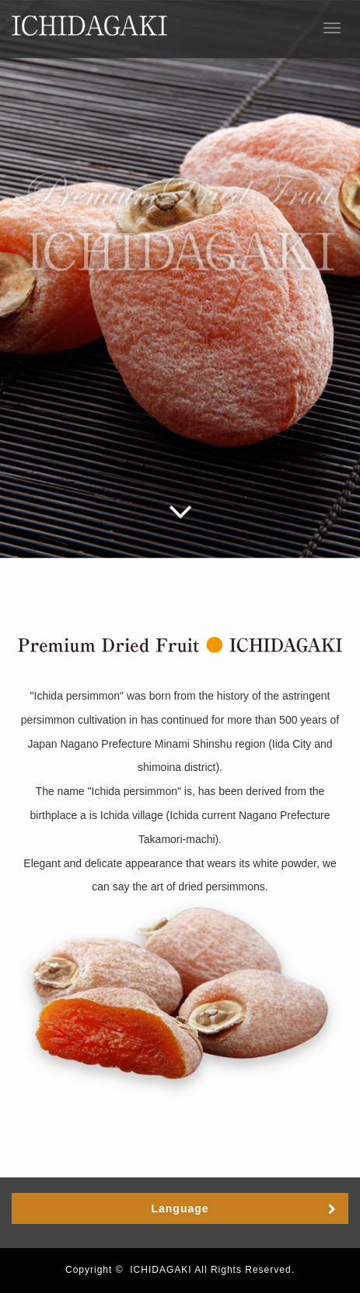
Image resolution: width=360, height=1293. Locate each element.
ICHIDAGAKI (160, 1269)
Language (179, 1208)
